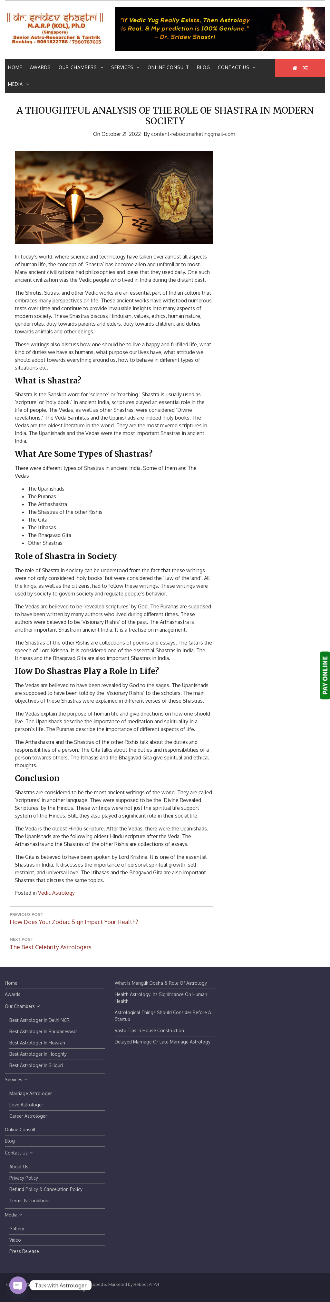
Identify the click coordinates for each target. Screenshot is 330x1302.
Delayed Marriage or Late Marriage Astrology (162, 1041)
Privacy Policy (23, 1178)
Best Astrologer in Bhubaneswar (43, 1031)
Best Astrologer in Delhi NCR (39, 1020)
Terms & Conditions (30, 1200)
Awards (40, 67)
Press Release (24, 1251)
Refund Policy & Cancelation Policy (45, 1189)
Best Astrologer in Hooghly (38, 1054)
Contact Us (237, 67)
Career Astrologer (28, 1116)
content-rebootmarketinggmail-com (193, 134)
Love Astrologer (26, 1104)
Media (18, 84)
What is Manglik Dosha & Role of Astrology (161, 983)
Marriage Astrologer (30, 1093)
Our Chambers (81, 67)
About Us (18, 1166)
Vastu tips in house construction (149, 1030)
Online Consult (168, 67)
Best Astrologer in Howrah (37, 1042)
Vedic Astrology (56, 893)
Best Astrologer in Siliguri (36, 1065)
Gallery (16, 1228)
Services (125, 67)
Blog (203, 67)
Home (15, 67)
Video (15, 1240)
